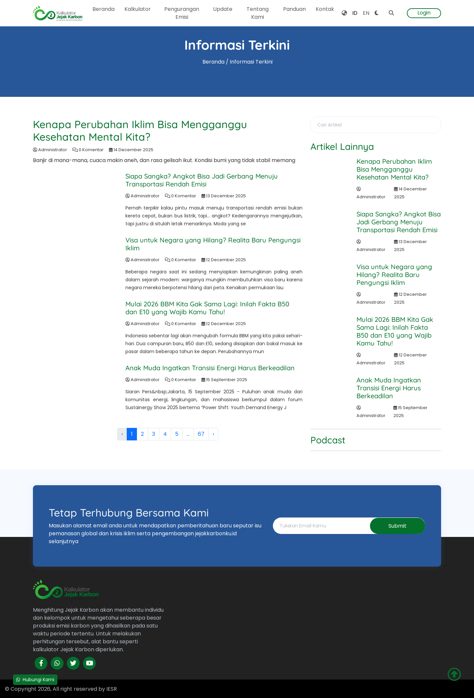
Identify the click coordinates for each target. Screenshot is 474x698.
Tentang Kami (258, 13)
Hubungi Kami (35, 679)
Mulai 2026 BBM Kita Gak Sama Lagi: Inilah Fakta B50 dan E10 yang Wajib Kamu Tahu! (207, 308)
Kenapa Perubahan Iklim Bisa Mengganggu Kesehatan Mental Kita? (140, 130)
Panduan (294, 9)
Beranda (103, 9)
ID (354, 13)
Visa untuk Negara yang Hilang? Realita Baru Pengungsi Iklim (213, 244)
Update (222, 9)
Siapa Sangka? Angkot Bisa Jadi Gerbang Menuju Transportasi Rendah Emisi (201, 180)
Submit (397, 526)
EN (366, 13)
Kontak (325, 9)
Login (424, 12)
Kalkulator (137, 9)
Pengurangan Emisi (181, 13)
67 (201, 434)
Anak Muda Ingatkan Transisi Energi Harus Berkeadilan (210, 368)
